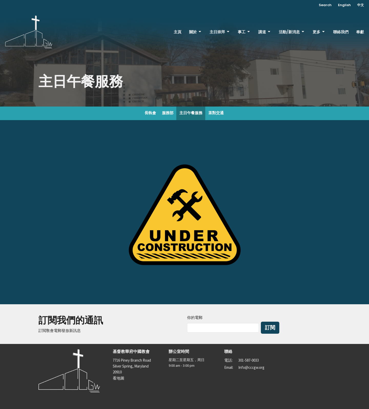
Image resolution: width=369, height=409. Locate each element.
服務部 (167, 113)
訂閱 (270, 327)
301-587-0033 (248, 360)
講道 (264, 32)
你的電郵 (194, 317)
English (344, 5)
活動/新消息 (292, 32)
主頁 (177, 32)
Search (325, 5)
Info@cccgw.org (251, 367)
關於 (195, 32)
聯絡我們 (340, 32)
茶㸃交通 (216, 113)
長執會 (150, 113)
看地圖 (118, 378)
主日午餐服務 (190, 113)
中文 (360, 5)
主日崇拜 (220, 32)
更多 (319, 32)
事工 (244, 32)
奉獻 (360, 32)
